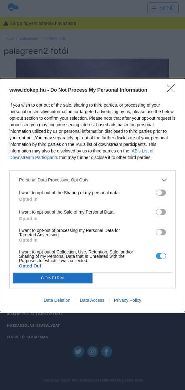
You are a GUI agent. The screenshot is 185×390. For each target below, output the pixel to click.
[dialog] (92, 195)
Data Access (92, 300)
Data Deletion (57, 300)
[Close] (173, 90)
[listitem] (92, 180)
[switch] (161, 193)
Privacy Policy (127, 300)
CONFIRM (52, 278)
